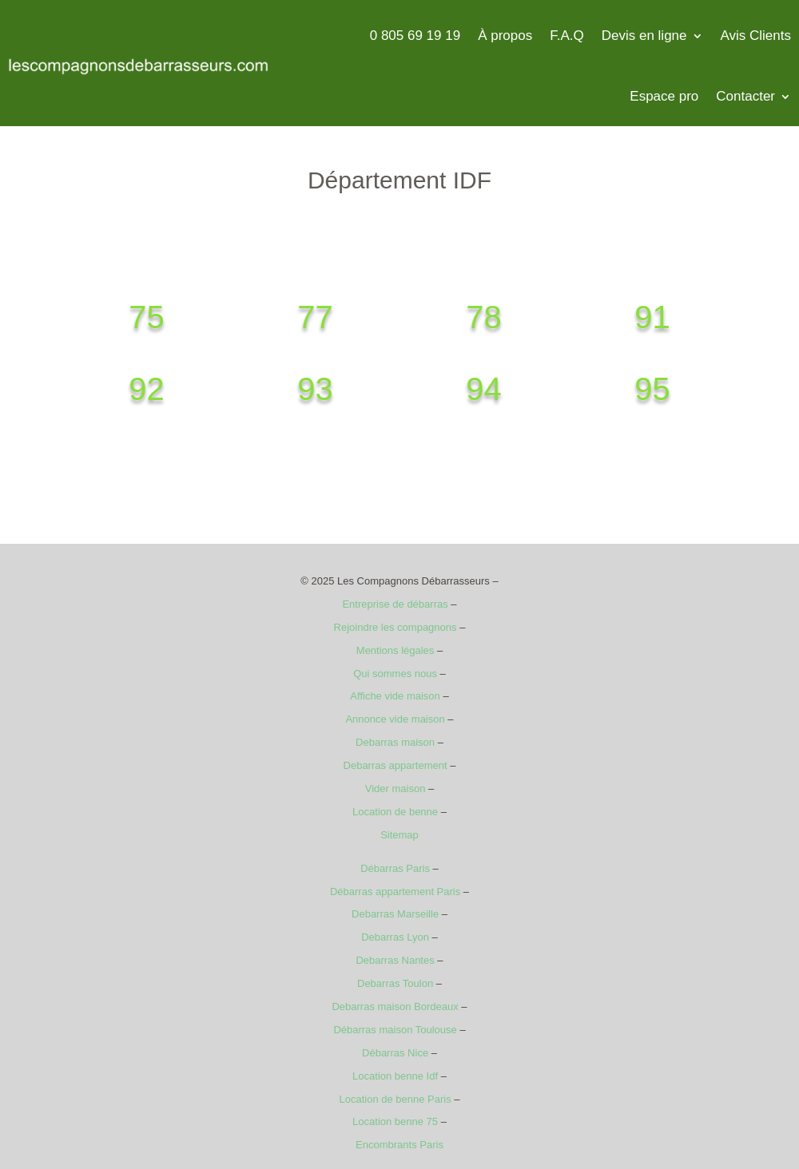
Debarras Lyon (395, 937)
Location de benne (395, 812)
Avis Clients (756, 35)
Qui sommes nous (395, 674)
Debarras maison (395, 742)
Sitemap (399, 835)
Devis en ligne (644, 35)
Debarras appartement (395, 765)
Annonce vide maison (394, 719)
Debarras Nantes (395, 960)
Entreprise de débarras (394, 604)
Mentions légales (395, 650)
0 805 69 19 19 (415, 35)
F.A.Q (567, 35)
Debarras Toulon (395, 983)
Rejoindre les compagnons (395, 627)
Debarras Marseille (395, 914)
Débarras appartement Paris (395, 892)
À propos (505, 35)
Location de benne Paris (395, 1099)
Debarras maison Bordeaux (395, 1006)
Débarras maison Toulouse (394, 1030)
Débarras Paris (395, 868)
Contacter (745, 96)
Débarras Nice (395, 1053)
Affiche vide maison (395, 696)
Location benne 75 (395, 1121)
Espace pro (664, 96)
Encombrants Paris (399, 1145)
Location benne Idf (395, 1076)
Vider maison (395, 789)
